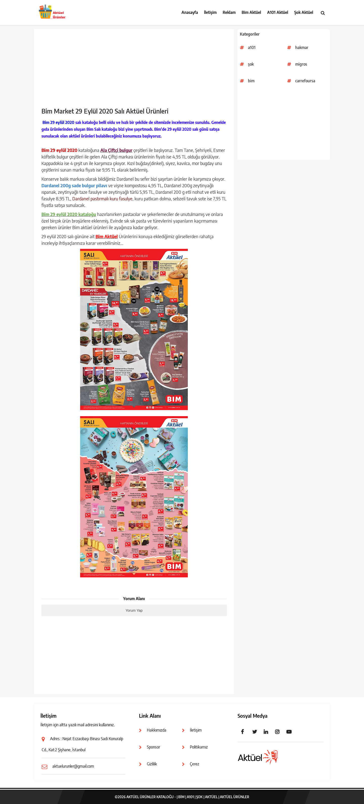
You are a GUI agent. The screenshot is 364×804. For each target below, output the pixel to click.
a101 (252, 47)
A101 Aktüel (277, 12)
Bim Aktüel (251, 12)
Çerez (194, 763)
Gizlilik (152, 763)
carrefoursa (305, 80)
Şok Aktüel (303, 12)
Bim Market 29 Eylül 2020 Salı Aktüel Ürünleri (104, 111)
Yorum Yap (134, 610)
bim (251, 80)
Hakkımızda (156, 730)
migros (301, 64)
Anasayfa (189, 12)
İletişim (210, 12)
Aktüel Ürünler (234, 797)
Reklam (229, 12)
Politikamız (199, 746)
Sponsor (153, 746)
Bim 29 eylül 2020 (58, 122)
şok (251, 64)
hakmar (301, 47)
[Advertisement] (283, 124)
